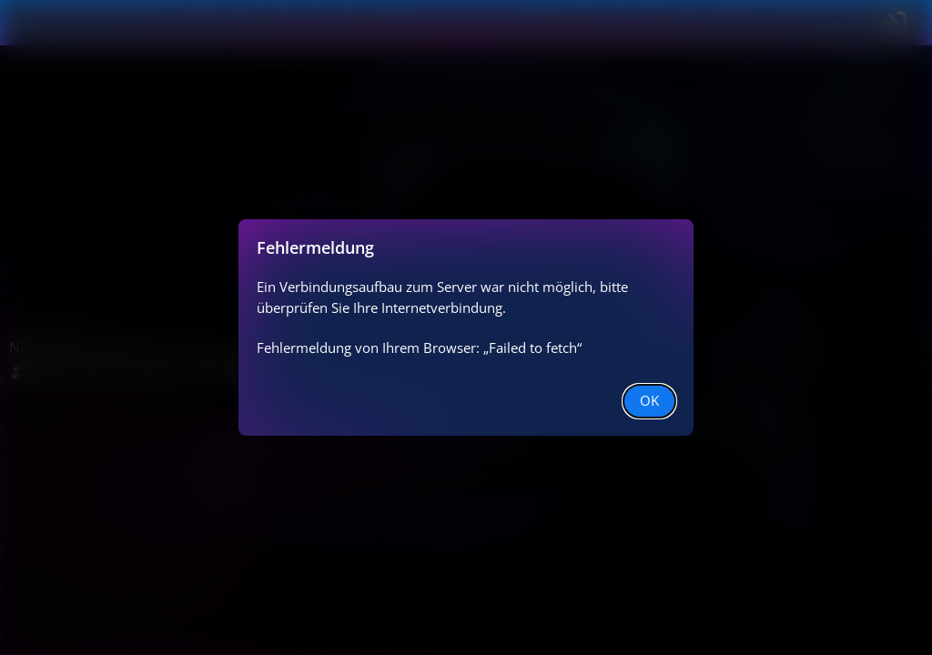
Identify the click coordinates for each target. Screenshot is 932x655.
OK (649, 400)
